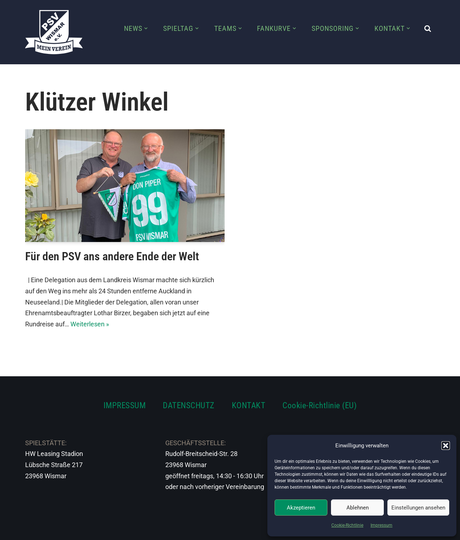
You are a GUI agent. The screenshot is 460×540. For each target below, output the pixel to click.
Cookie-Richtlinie (347, 525)
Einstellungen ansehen (418, 507)
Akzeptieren (301, 507)
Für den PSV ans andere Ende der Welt (112, 256)
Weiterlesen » (89, 324)
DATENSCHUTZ (189, 405)
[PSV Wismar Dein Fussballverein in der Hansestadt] (54, 32)
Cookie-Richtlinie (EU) (319, 405)
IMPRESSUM (125, 405)
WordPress (105, 530)
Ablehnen (357, 507)
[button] (445, 445)
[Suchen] (427, 28)
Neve (32, 530)
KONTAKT (249, 405)
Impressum (381, 525)
